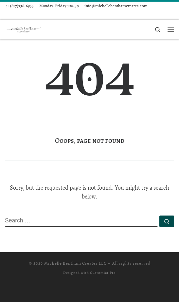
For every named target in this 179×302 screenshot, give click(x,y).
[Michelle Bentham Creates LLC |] (24, 29)
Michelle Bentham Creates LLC (75, 263)
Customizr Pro (103, 272)
